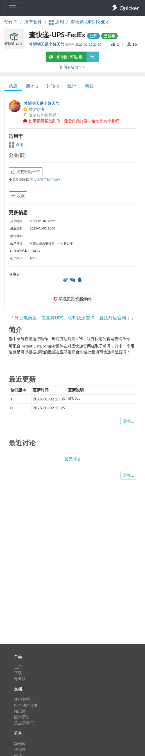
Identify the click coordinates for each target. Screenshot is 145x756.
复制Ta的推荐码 (39, 115)
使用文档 (22, 699)
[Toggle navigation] (12, 7)
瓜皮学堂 (24, 722)
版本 (32, 86)
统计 (71, 86)
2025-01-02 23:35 (88, 44)
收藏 (18, 195)
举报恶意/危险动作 (72, 298)
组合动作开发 (26, 705)
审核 (89, 86)
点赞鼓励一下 (25, 171)
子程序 (20, 749)
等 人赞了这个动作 (45, 179)
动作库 (11, 21)
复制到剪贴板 (66, 56)
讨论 (53, 86)
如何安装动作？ (72, 67)
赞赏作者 (34, 109)
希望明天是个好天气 (47, 44)
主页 (18, 666)
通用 (16, 144)
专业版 (20, 678)
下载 (18, 672)
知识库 (20, 711)
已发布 (109, 35)
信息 (13, 86)
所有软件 (33, 21)
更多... (128, 421)
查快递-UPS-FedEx (89, 21)
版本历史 (22, 717)
